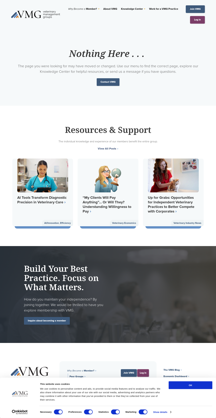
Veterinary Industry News (187, 223)
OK (190, 385)
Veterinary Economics (124, 223)
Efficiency (65, 223)
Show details (160, 412)
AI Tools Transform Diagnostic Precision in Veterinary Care (42, 199)
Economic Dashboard (175, 376)
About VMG (110, 9)
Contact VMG (108, 82)
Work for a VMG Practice (163, 9)
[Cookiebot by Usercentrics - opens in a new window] (19, 412)
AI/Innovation (51, 223)
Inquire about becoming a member (47, 321)
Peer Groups (76, 376)
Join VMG (195, 9)
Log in (197, 19)
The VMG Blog (171, 370)
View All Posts (107, 149)
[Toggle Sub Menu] (98, 9)
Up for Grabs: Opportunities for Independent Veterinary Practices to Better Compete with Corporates (171, 204)
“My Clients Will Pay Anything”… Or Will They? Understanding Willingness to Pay (107, 204)
